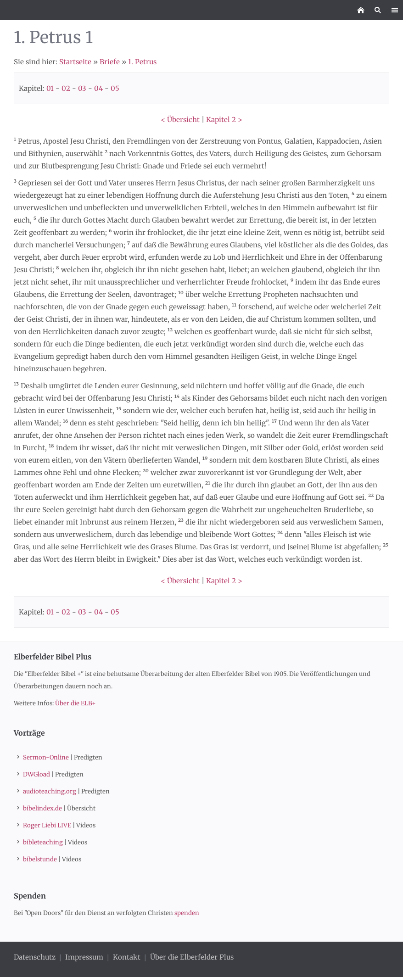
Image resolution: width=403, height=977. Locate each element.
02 (66, 88)
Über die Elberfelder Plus (192, 957)
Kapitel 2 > (224, 119)
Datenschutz (35, 957)
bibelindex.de (42, 808)
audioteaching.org (49, 791)
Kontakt (126, 957)
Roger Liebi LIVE (47, 825)
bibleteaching (43, 842)
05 (115, 88)
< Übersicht (180, 119)
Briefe (110, 61)
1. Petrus (142, 61)
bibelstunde (40, 859)
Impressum (84, 957)
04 (98, 88)
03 (82, 88)
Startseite (75, 61)
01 (50, 88)
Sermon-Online (46, 757)
